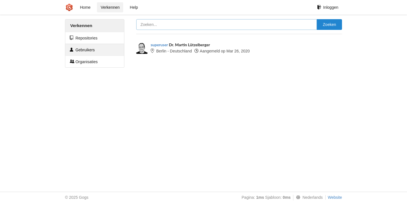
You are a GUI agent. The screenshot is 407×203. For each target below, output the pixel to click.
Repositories (84, 38)
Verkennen (110, 7)
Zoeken (329, 24)
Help (134, 7)
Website (335, 197)
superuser (159, 44)
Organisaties (84, 61)
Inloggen (327, 7)
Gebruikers (82, 49)
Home (85, 7)
